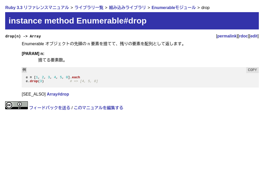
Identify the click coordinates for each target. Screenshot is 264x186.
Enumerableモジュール (174, 7)
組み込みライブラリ (127, 7)
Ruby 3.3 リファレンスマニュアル (37, 7)
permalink (227, 36)
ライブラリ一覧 (89, 7)
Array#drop (58, 94)
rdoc (243, 36)
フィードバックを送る (49, 108)
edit (254, 36)
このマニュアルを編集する (98, 108)
